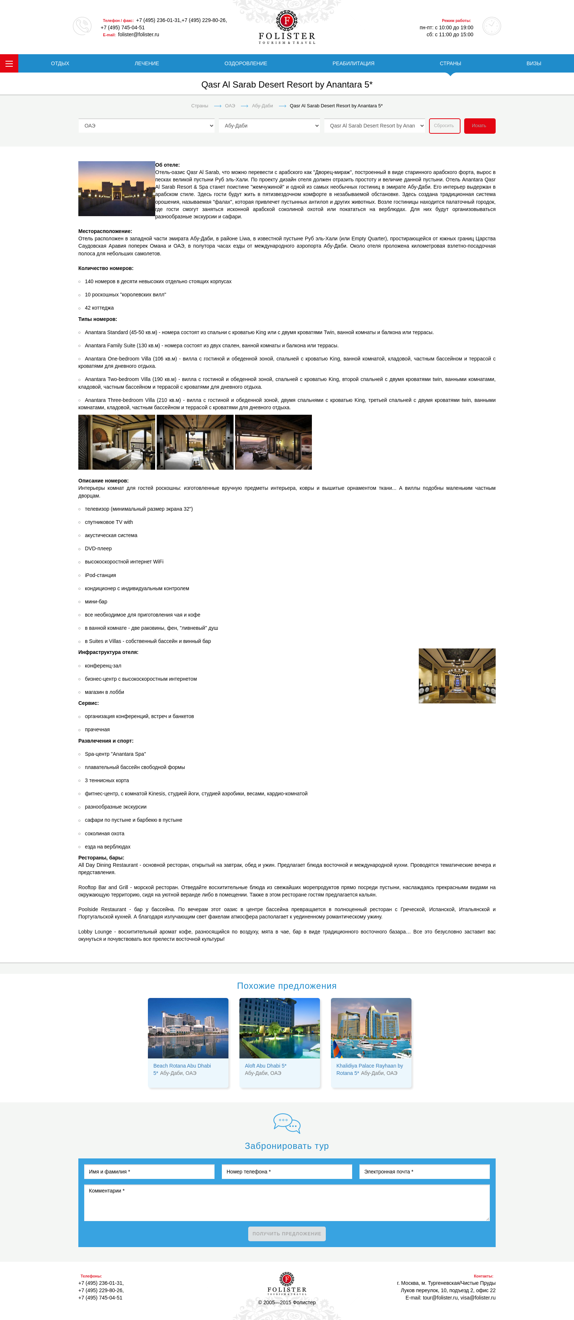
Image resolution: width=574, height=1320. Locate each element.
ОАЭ (230, 105)
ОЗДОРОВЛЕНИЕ (245, 63)
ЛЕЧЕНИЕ (147, 63)
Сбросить (444, 125)
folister (287, 27)
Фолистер (287, 1283)
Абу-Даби (262, 105)
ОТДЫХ (60, 63)
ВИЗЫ (533, 63)
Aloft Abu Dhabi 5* (266, 1066)
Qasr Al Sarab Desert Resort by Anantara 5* (336, 105)
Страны (199, 105)
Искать (479, 125)
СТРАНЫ (450, 63)
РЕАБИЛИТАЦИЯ (353, 63)
